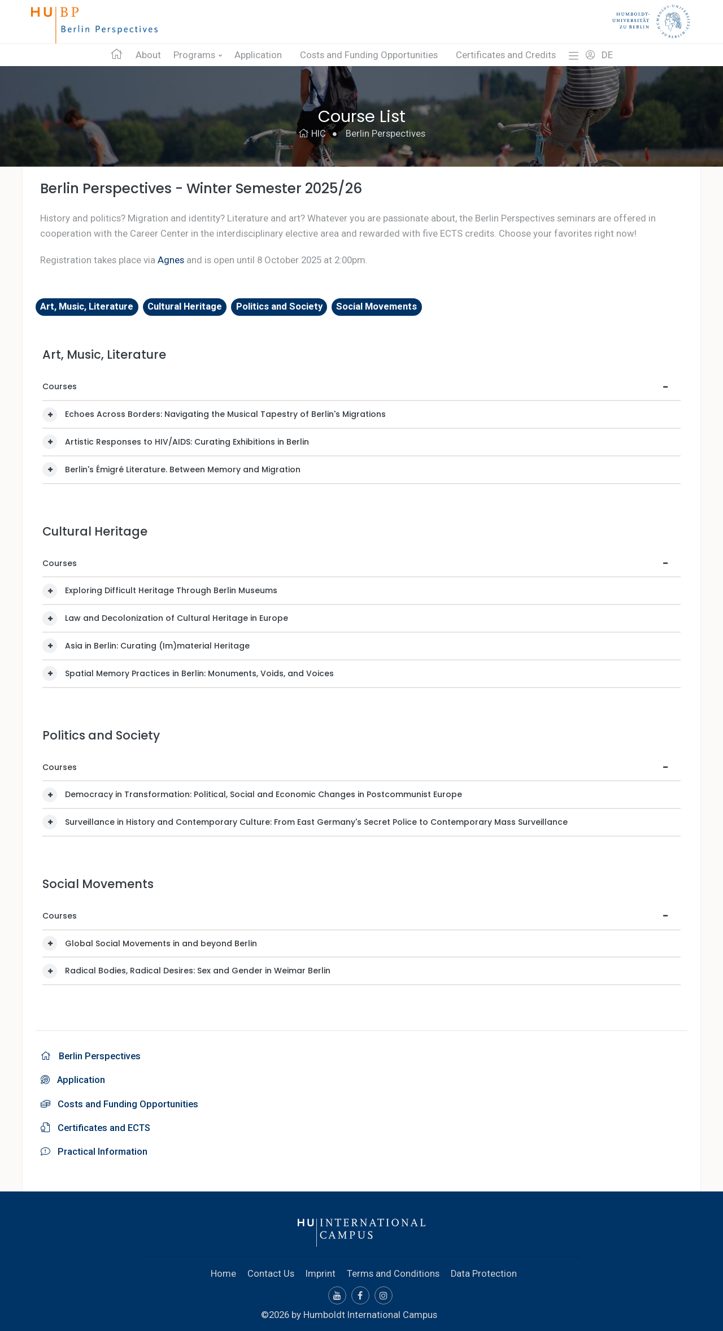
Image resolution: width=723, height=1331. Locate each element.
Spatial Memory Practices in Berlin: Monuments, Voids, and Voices (199, 672)
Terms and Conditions (393, 1271)
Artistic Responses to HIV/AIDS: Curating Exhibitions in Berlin (187, 441)
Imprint (321, 1271)
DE (607, 55)
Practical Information (94, 1149)
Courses (59, 386)
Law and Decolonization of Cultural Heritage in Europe (176, 618)
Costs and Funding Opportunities (369, 55)
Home (223, 1271)
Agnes (171, 260)
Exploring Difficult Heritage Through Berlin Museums (171, 590)
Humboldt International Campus (370, 1311)
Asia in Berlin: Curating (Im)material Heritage (157, 645)
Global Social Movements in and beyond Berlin (161, 943)
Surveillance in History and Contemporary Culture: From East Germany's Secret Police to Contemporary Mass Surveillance (316, 822)
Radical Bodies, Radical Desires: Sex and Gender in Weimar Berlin (197, 970)
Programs (194, 55)
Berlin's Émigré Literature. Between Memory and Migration (182, 469)
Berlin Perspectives (385, 134)
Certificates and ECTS (96, 1126)
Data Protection (484, 1271)
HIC (312, 134)
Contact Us (270, 1271)
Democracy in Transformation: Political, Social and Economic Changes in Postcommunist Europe (263, 794)
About (148, 55)
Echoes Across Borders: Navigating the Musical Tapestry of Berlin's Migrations (225, 414)
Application (258, 55)
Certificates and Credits (506, 55)
